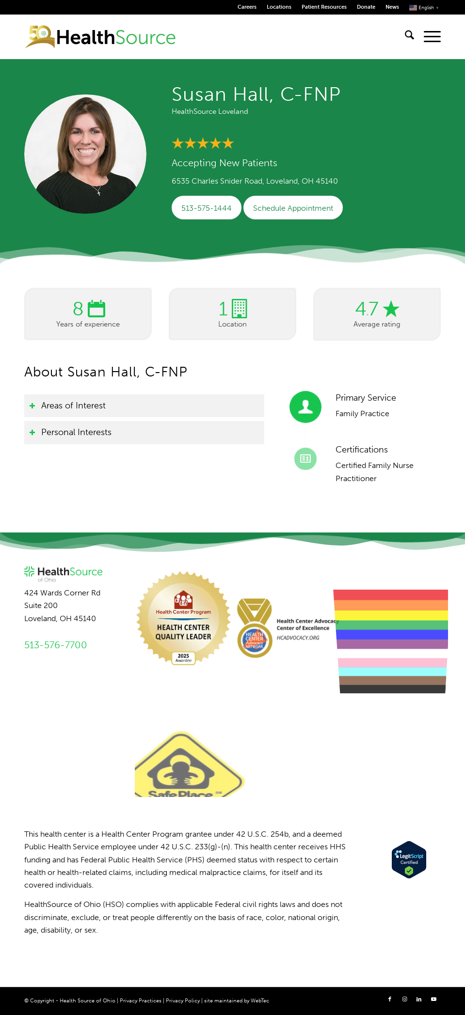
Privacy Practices (140, 1001)
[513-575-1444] (206, 207)
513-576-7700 (55, 645)
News (392, 7)
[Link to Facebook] (390, 999)
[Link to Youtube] (433, 999)
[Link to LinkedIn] (419, 999)
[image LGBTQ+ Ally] (396, 621)
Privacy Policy (183, 1001)
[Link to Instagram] (404, 999)
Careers (247, 7)
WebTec (260, 1001)
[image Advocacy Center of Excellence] (292, 621)
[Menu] (427, 37)
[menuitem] (247, 7)
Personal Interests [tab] (70, 432)
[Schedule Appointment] (293, 207)
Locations (279, 7)
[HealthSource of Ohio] (100, 37)
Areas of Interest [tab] (67, 405)
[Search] (404, 37)
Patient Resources (324, 7)
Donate (366, 7)
